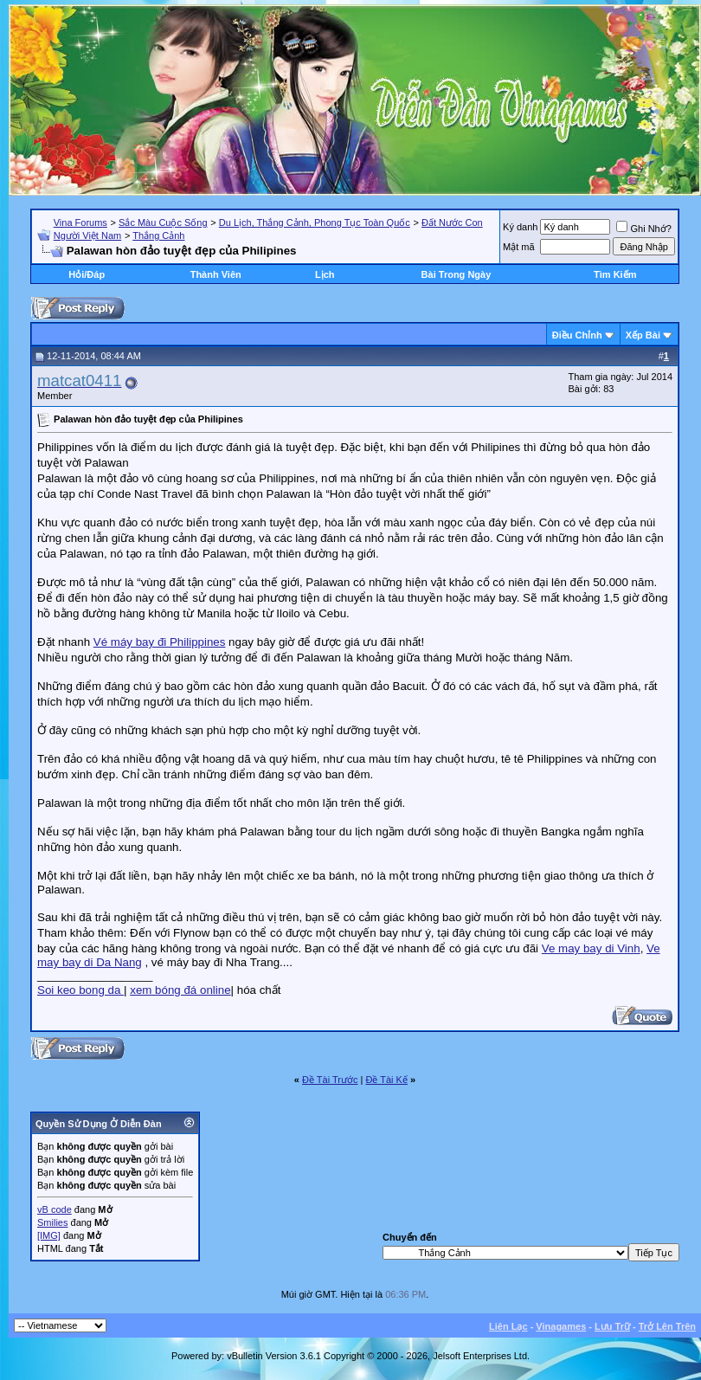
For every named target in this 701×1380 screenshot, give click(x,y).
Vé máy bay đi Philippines (159, 641)
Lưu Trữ (612, 1326)
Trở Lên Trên (667, 1326)
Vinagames (561, 1326)
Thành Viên (215, 274)
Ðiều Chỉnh (577, 335)
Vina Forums (80, 222)
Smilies (52, 1222)
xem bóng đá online (180, 989)
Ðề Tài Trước (329, 1079)
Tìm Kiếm (615, 274)
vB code (54, 1209)
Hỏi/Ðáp (86, 274)
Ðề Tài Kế (386, 1079)
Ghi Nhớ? (643, 228)
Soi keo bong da (80, 989)
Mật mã (519, 247)
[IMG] (49, 1235)
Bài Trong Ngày (456, 274)
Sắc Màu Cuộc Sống (163, 222)
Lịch (325, 274)
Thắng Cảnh (158, 235)
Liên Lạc (508, 1326)
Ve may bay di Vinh (591, 948)
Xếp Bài (643, 335)
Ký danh (520, 227)
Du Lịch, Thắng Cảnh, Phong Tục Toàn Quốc (314, 222)
